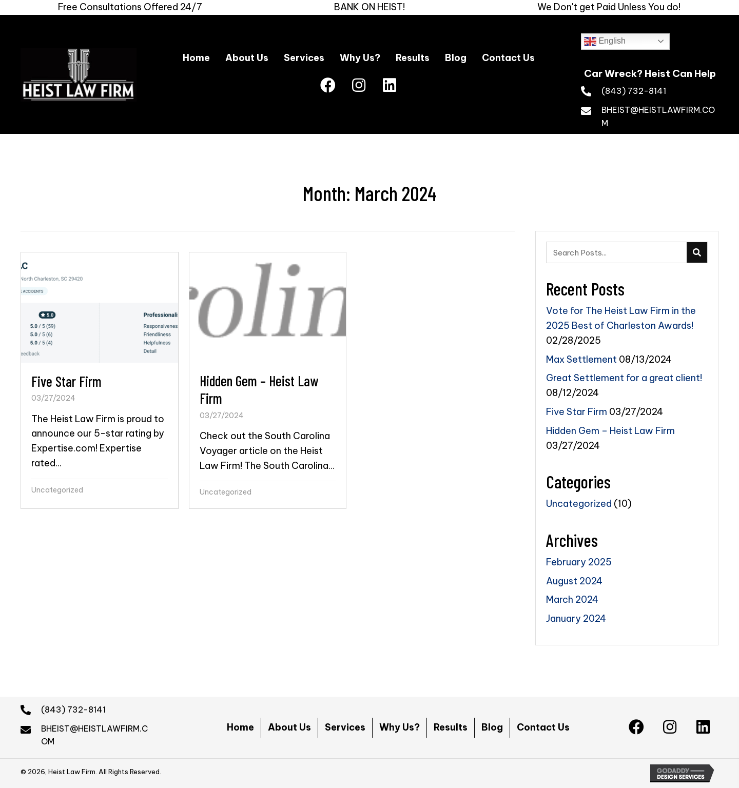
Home (240, 727)
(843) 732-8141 (633, 91)
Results (451, 727)
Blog (492, 727)
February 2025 (579, 562)
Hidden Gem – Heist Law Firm (610, 431)
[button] (328, 85)
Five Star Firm (576, 412)
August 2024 (574, 581)
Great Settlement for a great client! (624, 378)
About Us (289, 727)
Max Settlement (581, 359)
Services (345, 727)
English (605, 41)
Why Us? (399, 727)
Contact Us (543, 727)
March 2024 (572, 599)
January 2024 (576, 618)
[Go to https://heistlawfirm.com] (649, 71)
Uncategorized (57, 490)
